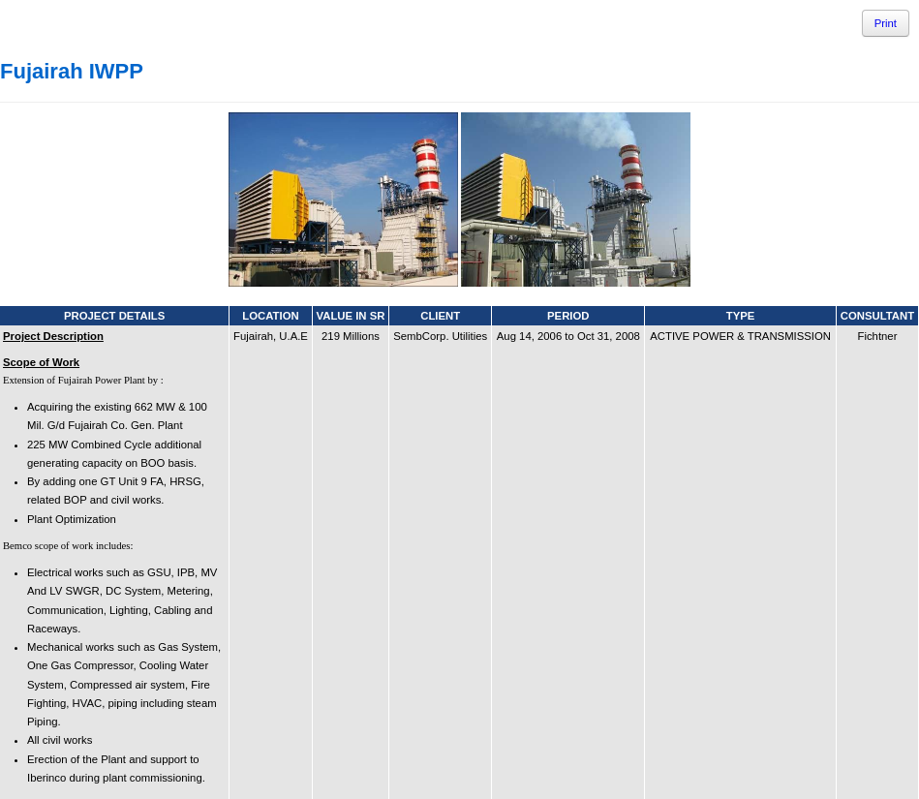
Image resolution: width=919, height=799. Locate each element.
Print (885, 23)
